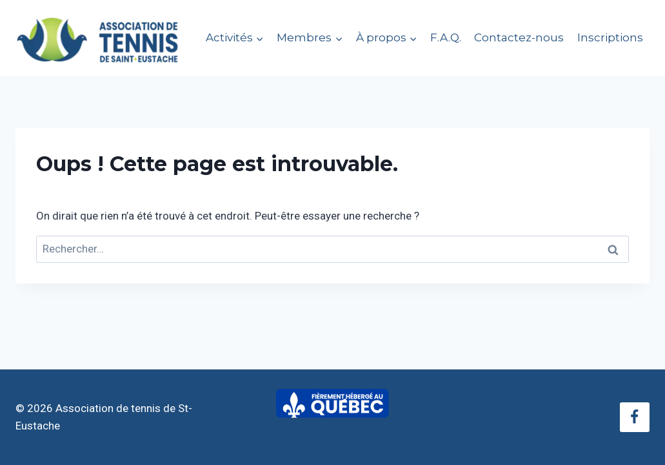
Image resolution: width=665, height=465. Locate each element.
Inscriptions (610, 37)
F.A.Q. (445, 37)
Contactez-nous (519, 37)
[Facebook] (635, 417)
